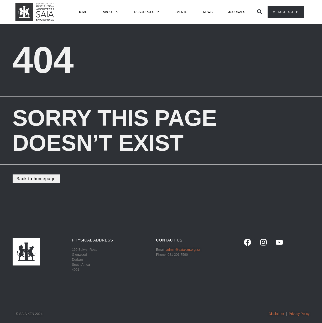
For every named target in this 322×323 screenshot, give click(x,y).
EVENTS (181, 12)
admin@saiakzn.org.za (183, 249)
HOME (82, 12)
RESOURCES (146, 12)
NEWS (207, 12)
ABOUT (111, 12)
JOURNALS (236, 12)
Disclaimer (276, 314)
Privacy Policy (299, 314)
